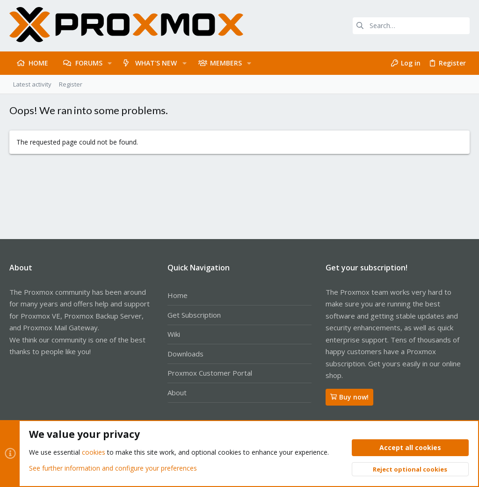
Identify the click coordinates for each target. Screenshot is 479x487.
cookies (93, 452)
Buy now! (349, 397)
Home (177, 295)
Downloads (185, 353)
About (177, 392)
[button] (109, 63)
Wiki (173, 334)
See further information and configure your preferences (113, 468)
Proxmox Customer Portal (209, 373)
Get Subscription (194, 315)
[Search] (411, 25)
